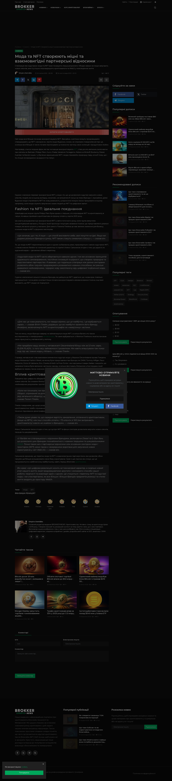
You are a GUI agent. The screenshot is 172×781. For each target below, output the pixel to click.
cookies (24, 767)
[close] (43, 764)
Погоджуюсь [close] (24, 773)
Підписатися (105, 399)
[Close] (124, 370)
